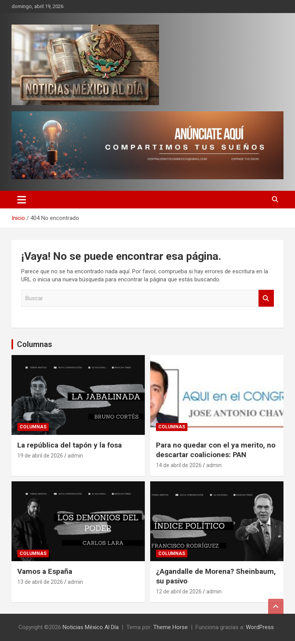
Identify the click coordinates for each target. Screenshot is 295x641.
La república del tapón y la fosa (69, 445)
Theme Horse (170, 627)
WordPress (260, 627)
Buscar (266, 298)
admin (75, 456)
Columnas (34, 344)
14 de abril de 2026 (179, 465)
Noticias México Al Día (91, 627)
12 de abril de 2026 (179, 591)
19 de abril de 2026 (40, 456)
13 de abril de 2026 (40, 582)
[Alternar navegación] (22, 199)
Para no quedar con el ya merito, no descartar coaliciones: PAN (215, 450)
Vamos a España (44, 571)
